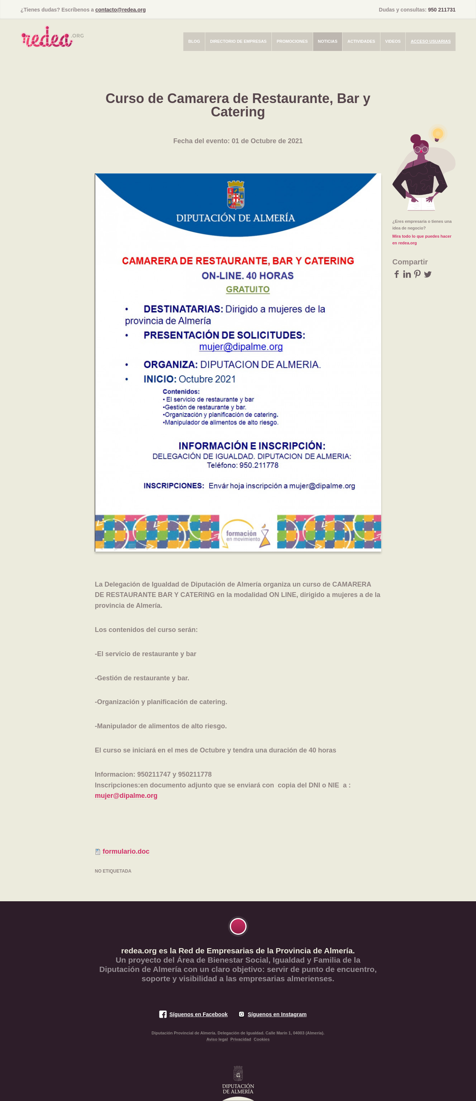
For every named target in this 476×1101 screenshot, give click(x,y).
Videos (393, 41)
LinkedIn (407, 274)
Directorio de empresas (238, 41)
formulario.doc (126, 851)
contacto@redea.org (120, 10)
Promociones (292, 41)
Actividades (361, 41)
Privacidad (241, 1039)
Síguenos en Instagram (277, 1014)
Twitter (428, 274)
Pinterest (417, 274)
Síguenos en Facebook (198, 1014)
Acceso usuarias (431, 41)
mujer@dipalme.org (126, 795)
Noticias (328, 41)
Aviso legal (217, 1039)
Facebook (396, 274)
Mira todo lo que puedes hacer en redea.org (421, 239)
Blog (194, 41)
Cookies (262, 1039)
